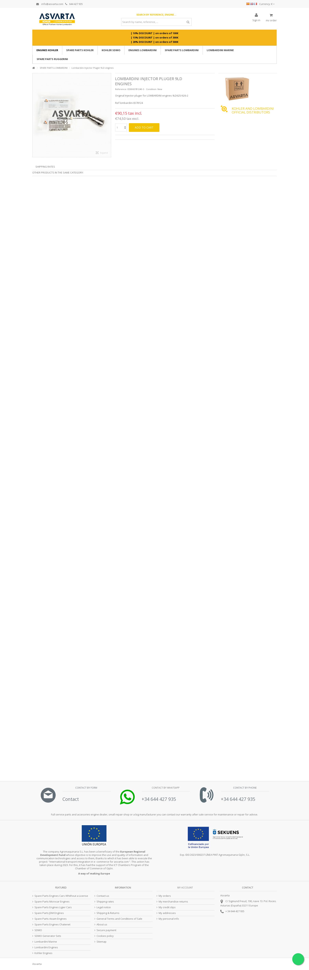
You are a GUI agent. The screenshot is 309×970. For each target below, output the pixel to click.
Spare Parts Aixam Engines (50, 918)
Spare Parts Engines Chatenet (52, 924)
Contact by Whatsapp (165, 787)
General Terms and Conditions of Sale (119, 918)
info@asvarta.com (49, 4)
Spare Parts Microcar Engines (52, 901)
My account (185, 887)
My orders (165, 896)
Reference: (121, 89)
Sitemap (101, 941)
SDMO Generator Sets (47, 936)
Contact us (103, 896)
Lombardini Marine (45, 941)
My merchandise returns (173, 901)
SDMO (38, 930)
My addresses (167, 913)
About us (102, 924)
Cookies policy (105, 936)
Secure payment (106, 930)
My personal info (169, 918)
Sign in (256, 19)
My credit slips (167, 907)
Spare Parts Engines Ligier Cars (53, 907)
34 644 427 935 (235, 911)
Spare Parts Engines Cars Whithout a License (61, 896)
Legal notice (104, 907)
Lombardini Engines (46, 947)
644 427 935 (74, 4)
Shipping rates (105, 901)
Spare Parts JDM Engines (49, 913)
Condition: (151, 89)
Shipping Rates (45, 166)
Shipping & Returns (108, 913)
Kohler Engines (43, 953)
